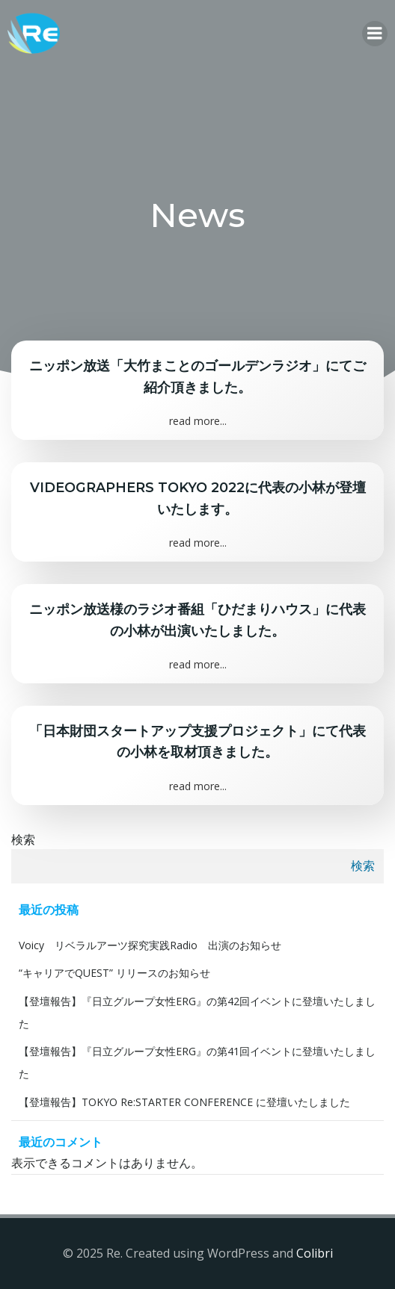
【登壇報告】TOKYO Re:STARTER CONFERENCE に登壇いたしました (184, 1102)
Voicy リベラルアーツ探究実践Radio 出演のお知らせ (150, 945)
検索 (23, 839)
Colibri (314, 1253)
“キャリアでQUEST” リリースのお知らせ (114, 973)
